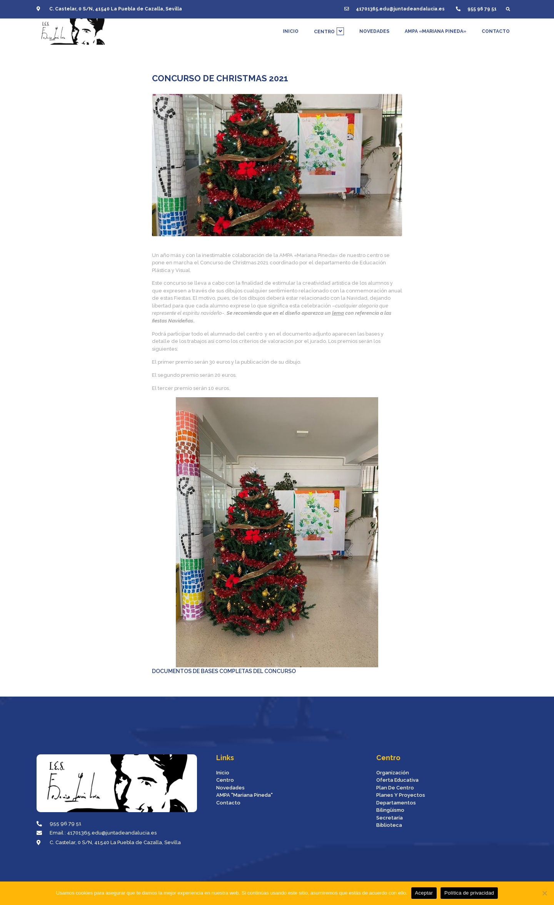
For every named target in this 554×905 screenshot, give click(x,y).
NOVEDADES (374, 29)
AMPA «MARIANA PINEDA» (435, 29)
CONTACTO (496, 29)
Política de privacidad (469, 893)
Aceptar (424, 893)
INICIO (291, 29)
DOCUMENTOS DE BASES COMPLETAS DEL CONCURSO (265, 535)
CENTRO (329, 29)
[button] (508, 7)
